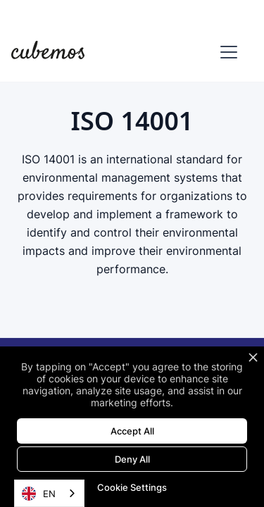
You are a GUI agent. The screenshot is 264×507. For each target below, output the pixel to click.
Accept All (132, 431)
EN (39, 493)
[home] (47, 52)
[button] (226, 52)
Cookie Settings (132, 487)
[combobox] (49, 493)
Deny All (132, 459)
